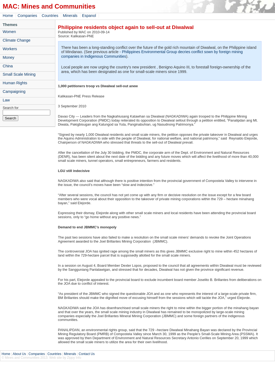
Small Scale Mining (19, 74)
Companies (27, 15)
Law (6, 100)
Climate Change (16, 40)
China (8, 66)
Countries (50, 15)
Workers (10, 49)
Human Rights (15, 83)
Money (8, 57)
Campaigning (14, 91)
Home (8, 15)
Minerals (70, 15)
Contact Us (87, 354)
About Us (19, 354)
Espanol (89, 15)
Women (9, 32)
